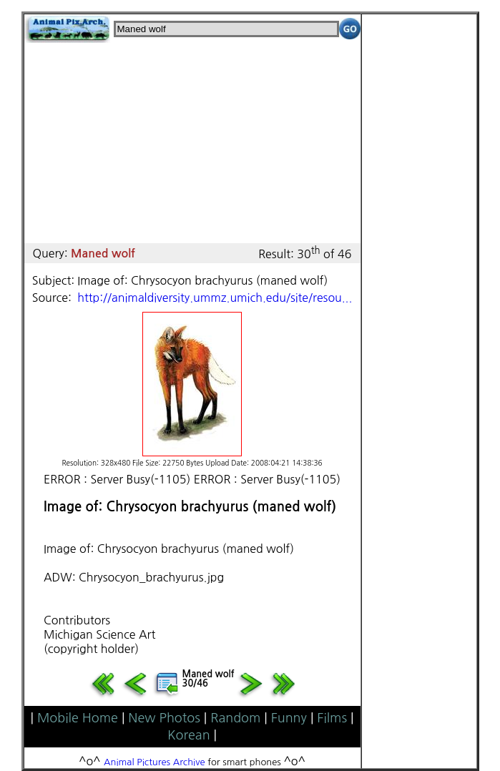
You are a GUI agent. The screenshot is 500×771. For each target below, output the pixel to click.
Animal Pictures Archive (154, 762)
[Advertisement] (192, 143)
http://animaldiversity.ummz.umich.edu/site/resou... (214, 297)
